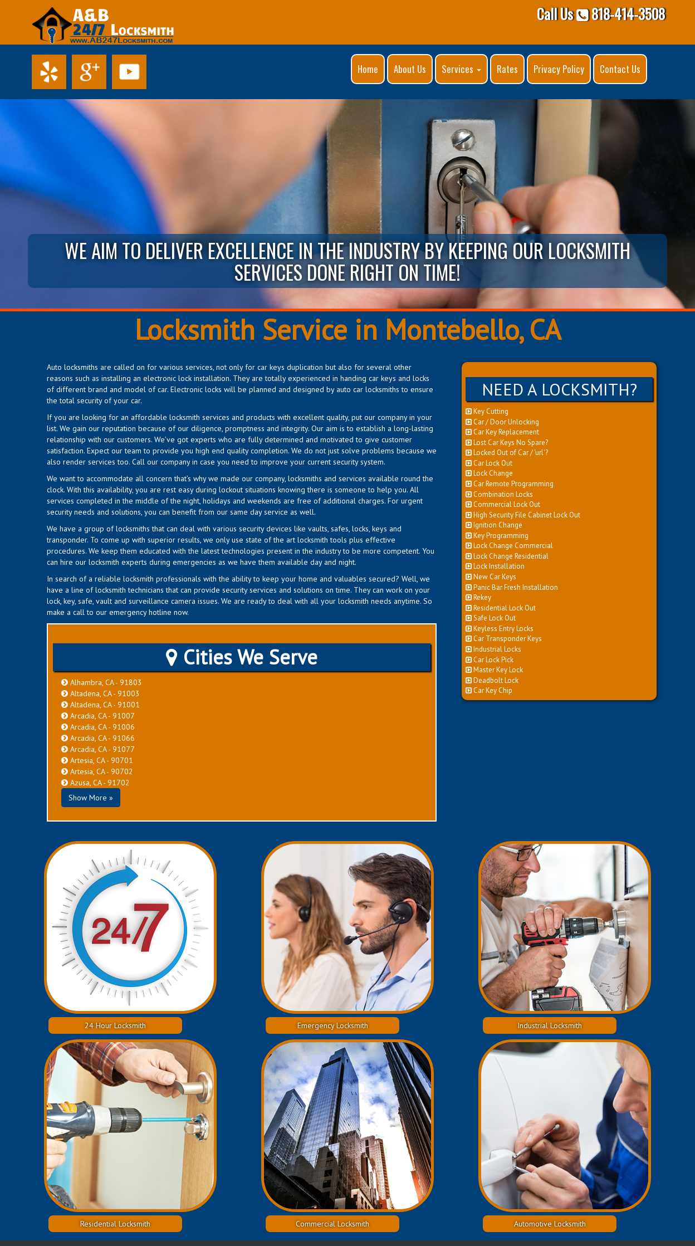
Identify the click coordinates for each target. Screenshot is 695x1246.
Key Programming (497, 535)
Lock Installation (495, 566)
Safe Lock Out (491, 618)
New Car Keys (491, 577)
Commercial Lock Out (503, 504)
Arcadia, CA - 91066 (98, 738)
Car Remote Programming (510, 483)
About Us (410, 69)
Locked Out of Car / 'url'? (507, 452)
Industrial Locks (493, 649)
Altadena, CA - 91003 (100, 693)
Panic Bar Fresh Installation (512, 587)
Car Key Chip (489, 690)
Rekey (478, 597)
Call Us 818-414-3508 (601, 13)
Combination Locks (499, 494)
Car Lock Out (489, 463)
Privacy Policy (559, 69)
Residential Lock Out (501, 608)
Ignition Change (494, 525)
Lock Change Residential (507, 556)
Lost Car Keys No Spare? (507, 442)
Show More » (90, 798)
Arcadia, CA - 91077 (98, 749)
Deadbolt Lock (492, 680)
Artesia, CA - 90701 (97, 760)
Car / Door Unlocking (502, 422)
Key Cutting (487, 411)
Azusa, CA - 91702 (95, 783)
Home (368, 69)
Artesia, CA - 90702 (97, 771)
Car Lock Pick (489, 659)
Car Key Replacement (502, 432)
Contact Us (620, 69)
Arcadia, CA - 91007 (98, 716)
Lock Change (489, 473)
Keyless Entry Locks (500, 628)
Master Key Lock (494, 670)
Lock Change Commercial (509, 545)
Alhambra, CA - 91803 (101, 682)
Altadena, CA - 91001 (100, 705)
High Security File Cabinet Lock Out (523, 515)
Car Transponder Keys (504, 638)
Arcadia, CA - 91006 (98, 727)
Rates (507, 69)
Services (461, 69)
